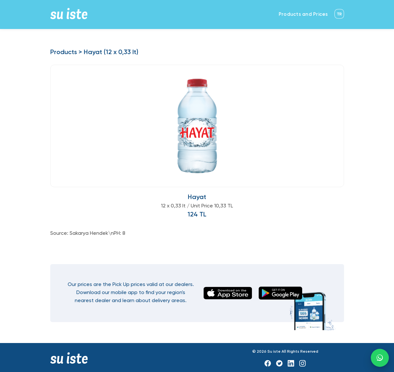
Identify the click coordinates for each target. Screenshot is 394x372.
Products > (66, 52)
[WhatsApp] (380, 358)
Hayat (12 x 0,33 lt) (111, 52)
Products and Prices (303, 14)
